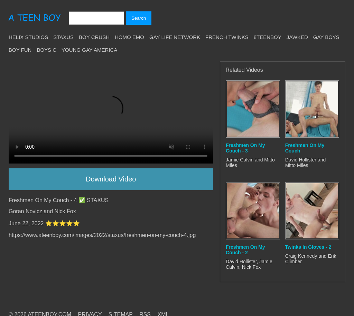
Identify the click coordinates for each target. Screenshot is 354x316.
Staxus (63, 37)
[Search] (96, 18)
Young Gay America (89, 50)
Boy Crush (94, 37)
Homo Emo (129, 37)
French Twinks (227, 37)
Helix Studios (28, 37)
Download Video (111, 179)
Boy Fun (20, 50)
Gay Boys (326, 37)
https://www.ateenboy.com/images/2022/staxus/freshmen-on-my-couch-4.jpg (102, 235)
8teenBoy (267, 37)
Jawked (297, 37)
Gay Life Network (174, 37)
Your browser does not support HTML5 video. (111, 112)
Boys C (46, 50)
